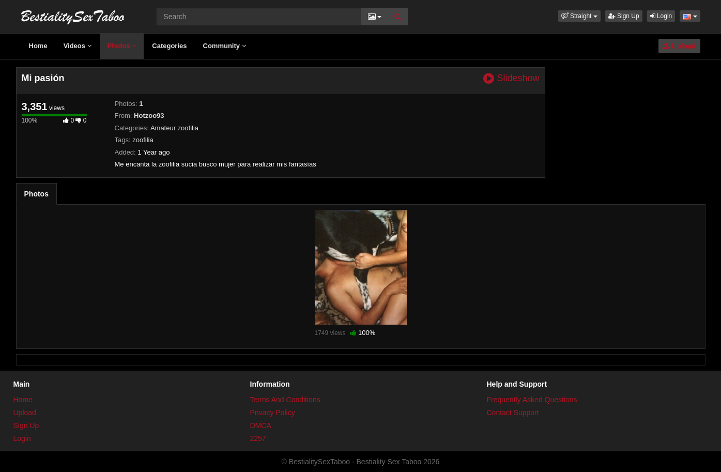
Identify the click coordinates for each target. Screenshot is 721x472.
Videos (77, 46)
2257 (258, 438)
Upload (679, 46)
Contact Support (513, 412)
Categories (169, 46)
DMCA (260, 425)
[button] (579, 16)
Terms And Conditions (285, 399)
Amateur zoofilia (174, 128)
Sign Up (623, 16)
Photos (122, 46)
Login (661, 16)
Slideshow (511, 78)
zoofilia (142, 140)
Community (224, 46)
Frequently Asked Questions (532, 399)
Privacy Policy (272, 412)
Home (38, 46)
